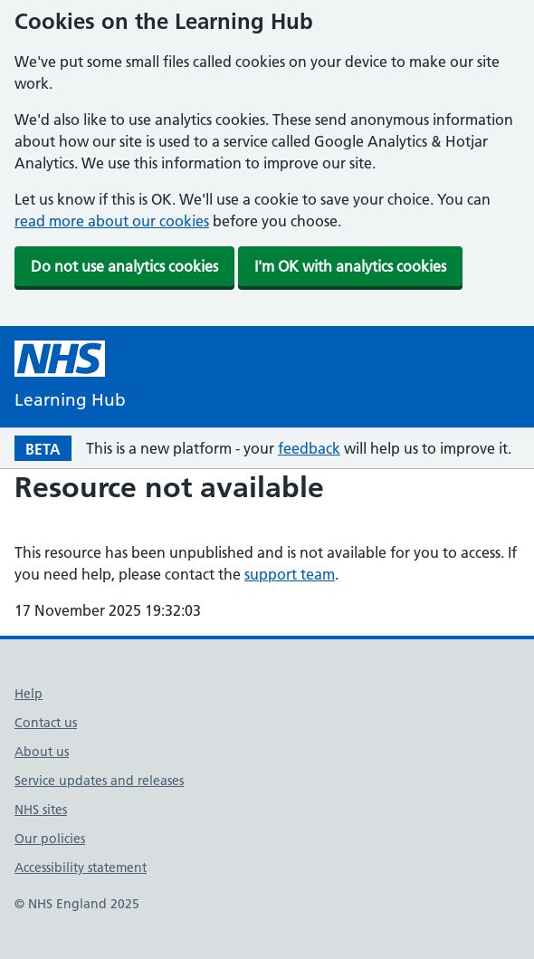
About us (41, 751)
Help (28, 694)
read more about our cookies (111, 221)
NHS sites (40, 809)
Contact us (45, 722)
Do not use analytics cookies (124, 266)
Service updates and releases (99, 780)
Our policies (49, 838)
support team (289, 574)
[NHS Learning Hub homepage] (70, 377)
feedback (309, 448)
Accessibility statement (80, 867)
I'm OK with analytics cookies (350, 266)
